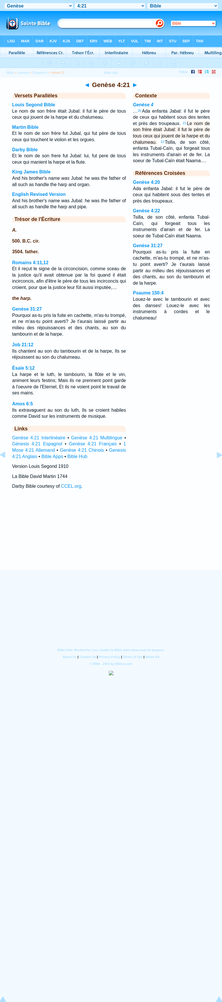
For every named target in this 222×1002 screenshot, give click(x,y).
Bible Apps (52, 456)
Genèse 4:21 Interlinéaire (38, 437)
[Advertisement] (111, 535)
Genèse (23, 72)
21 (184, 123)
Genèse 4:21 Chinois (82, 450)
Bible (10, 72)
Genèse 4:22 (146, 210)
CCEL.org (71, 486)
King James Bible (31, 171)
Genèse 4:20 (146, 182)
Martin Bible (25, 127)
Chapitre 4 (40, 72)
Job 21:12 (22, 344)
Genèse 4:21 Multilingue (96, 437)
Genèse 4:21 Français (93, 443)
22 (162, 141)
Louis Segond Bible (33, 104)
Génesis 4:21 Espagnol (37, 443)
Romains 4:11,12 (30, 262)
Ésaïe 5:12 (23, 368)
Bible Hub (77, 456)
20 (139, 110)
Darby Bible (25, 149)
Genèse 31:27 (27, 309)
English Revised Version (39, 194)
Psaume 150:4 (148, 292)
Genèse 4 (143, 104)
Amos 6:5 (22, 403)
